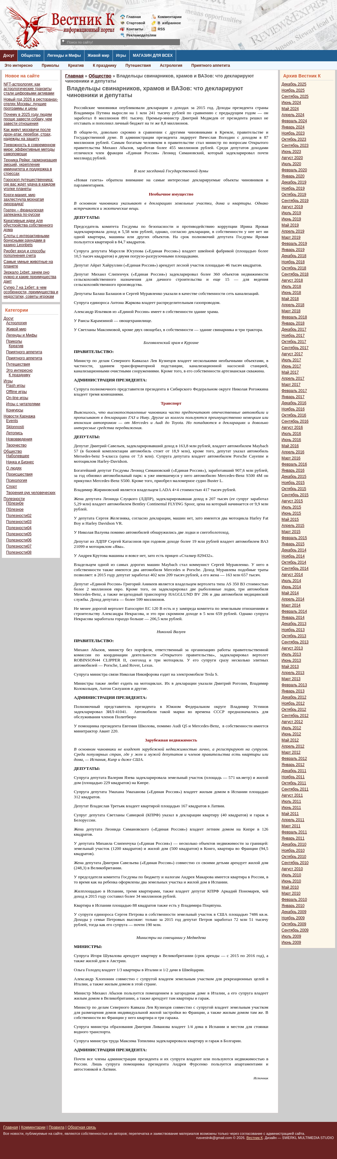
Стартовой (135, 23)
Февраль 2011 (294, 832)
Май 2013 (290, 666)
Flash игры (15, 385)
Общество (31, 55)
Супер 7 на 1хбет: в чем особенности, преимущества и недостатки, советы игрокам (31, 292)
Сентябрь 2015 (295, 495)
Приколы (50, 65)
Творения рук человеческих (30, 492)
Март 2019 (291, 237)
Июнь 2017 (291, 366)
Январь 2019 (293, 249)
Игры (121, 55)
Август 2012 (292, 722)
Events (12, 420)
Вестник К (254, 1138)
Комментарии (170, 17)
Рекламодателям (138, 35)
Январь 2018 (293, 323)
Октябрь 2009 (294, 924)
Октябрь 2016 (294, 415)
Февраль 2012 (294, 758)
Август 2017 (292, 354)
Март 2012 (291, 752)
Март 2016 (291, 458)
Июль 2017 (291, 360)
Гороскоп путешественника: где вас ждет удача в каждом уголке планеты (29, 184)
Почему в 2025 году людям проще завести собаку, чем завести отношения (28, 119)
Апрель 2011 (293, 820)
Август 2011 (292, 795)
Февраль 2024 (294, 121)
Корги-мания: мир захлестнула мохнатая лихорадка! (24, 199)
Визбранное (169, 23)
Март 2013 (291, 679)
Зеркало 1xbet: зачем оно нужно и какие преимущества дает (30, 277)
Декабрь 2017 (294, 329)
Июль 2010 (291, 875)
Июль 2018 (291, 286)
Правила (56, 1127)
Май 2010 (290, 887)
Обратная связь (81, 1127)
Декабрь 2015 (294, 476)
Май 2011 (290, 813)
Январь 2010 (293, 905)
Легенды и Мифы (64, 55)
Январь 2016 (293, 470)
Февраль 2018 (294, 317)
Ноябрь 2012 (293, 703)
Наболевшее (17, 456)
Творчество (16, 445)
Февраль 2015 (294, 538)
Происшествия (19, 474)
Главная (133, 17)
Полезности (14, 499)
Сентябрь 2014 (295, 568)
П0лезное (15, 509)
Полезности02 (19, 515)
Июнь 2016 (291, 440)
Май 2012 (290, 740)
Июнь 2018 (291, 292)
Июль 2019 (291, 213)
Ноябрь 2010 (293, 850)
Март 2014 (291, 605)
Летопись (14, 433)
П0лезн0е (15, 503)
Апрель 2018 (293, 305)
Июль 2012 (291, 728)
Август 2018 (292, 280)
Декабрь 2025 (294, 84)
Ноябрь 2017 (293, 335)
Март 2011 (291, 826)
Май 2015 (290, 519)
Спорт (11, 486)
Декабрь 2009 (294, 912)
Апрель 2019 (293, 231)
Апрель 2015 (293, 525)
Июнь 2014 (291, 587)
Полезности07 (19, 546)
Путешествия (138, 65)
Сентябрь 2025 (295, 96)
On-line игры (17, 398)
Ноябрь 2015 (293, 482)
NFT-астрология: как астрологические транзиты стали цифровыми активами (29, 89)
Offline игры (16, 391)
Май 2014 (290, 593)
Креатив (76, 65)
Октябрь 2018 (294, 268)
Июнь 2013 (291, 660)
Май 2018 (290, 299)
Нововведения (19, 439)
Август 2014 (292, 574)
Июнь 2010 (291, 881)
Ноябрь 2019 (293, 188)
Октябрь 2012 (294, 709)
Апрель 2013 (293, 672)
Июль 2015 (291, 507)
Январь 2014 (293, 617)
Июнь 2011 (291, 807)
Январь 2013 (293, 691)
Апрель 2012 (293, 746)
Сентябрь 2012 (295, 715)
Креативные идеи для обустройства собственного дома (28, 225)
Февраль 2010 (294, 899)
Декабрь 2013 (294, 623)
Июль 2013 (291, 654)
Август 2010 (292, 869)
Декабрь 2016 (294, 403)
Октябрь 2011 (294, 783)
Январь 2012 (293, 764)
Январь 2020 (293, 176)
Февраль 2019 (294, 243)
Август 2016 (292, 427)
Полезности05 (19, 534)
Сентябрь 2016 (295, 421)
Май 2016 (290, 446)
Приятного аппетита (210, 65)
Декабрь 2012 (294, 697)
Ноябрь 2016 (293, 409)
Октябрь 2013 (294, 636)
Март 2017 (291, 384)
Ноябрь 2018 (293, 262)
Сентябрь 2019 (295, 200)
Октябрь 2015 (294, 489)
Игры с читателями (23, 404)
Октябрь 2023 (294, 139)
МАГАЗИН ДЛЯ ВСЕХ (153, 55)
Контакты (134, 29)
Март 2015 (291, 531)
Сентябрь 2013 (295, 642)
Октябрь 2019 (294, 194)
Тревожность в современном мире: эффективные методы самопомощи (29, 149)
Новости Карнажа (19, 416)
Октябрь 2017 (294, 341)
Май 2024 (290, 108)
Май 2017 (290, 372)
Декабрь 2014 (294, 550)
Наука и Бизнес (20, 462)
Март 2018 (291, 311)
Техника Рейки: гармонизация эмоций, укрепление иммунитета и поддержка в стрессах (30, 167)
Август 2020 (292, 158)
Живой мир (98, 55)
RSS (161, 29)
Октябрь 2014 (294, 562)
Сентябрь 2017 (295, 348)
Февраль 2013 (294, 685)
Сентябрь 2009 (295, 930)
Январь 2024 (293, 127)
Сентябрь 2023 (295, 145)
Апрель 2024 (293, 115)
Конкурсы (14, 410)
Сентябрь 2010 (295, 863)
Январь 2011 (293, 838)
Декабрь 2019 (294, 182)
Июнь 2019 (291, 219)
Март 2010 (291, 893)
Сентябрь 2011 (295, 789)
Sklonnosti (15, 427)
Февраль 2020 (294, 170)
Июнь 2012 (291, 734)
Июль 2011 (291, 801)
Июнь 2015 (291, 513)
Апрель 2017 (293, 378)
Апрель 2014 (293, 599)
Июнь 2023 (291, 151)
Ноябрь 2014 (293, 556)
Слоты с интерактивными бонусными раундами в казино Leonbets (26, 240)
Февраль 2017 (294, 390)
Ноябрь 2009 (293, 918)
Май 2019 (290, 225)
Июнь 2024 (291, 102)
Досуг (8, 55)
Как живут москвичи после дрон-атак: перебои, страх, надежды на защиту (28, 134)
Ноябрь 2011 (293, 777)
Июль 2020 (291, 164)
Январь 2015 (293, 544)
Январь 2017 (293, 397)
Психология (16, 480)
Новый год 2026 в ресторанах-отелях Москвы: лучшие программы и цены (31, 104)
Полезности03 (19, 521)
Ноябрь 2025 (293, 90)
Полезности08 (19, 552)
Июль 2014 (291, 581)
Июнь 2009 (291, 942)
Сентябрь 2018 (295, 274)
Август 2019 (292, 207)
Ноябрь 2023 (293, 133)
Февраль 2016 (294, 464)
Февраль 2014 (294, 611)
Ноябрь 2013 (293, 630)
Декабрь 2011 (294, 771)
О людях (14, 468)
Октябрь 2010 (294, 856)
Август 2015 (292, 501)
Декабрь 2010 (294, 844)
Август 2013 (292, 648)
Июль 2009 (291, 936)
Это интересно (19, 65)
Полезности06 (19, 540)
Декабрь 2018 (294, 256)
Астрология (171, 65)
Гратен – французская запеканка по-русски (24, 212)
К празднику (104, 65)
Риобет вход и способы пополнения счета (24, 253)
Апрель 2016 (293, 452)
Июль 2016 (291, 433)
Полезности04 (19, 528)
